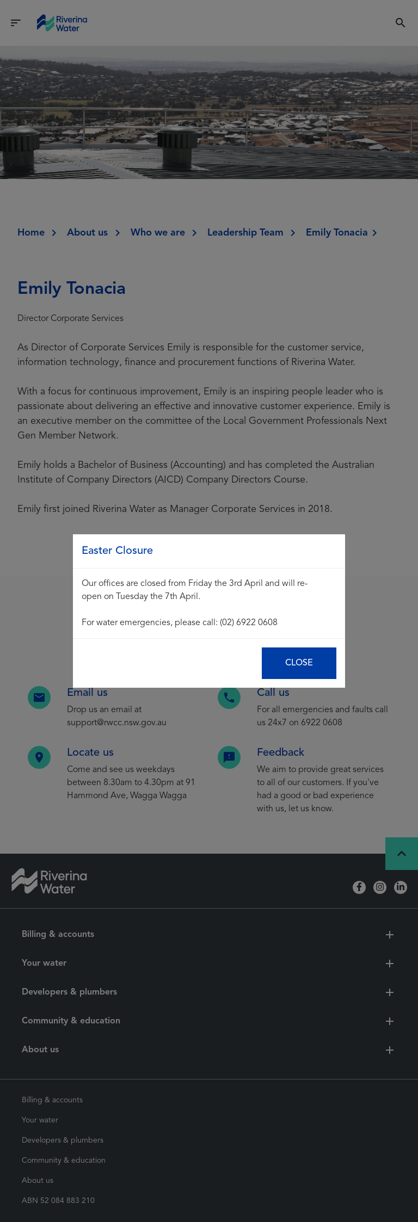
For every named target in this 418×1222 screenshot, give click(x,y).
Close (299, 663)
